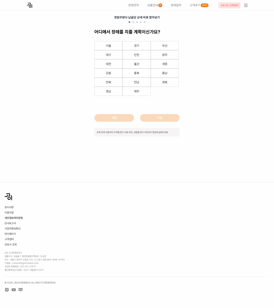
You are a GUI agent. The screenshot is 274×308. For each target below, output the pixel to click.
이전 (114, 118)
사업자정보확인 (13, 228)
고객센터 (9, 239)
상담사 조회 (11, 244)
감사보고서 (10, 223)
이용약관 (9, 212)
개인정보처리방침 (14, 217)
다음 (159, 118)
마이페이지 (10, 233)
